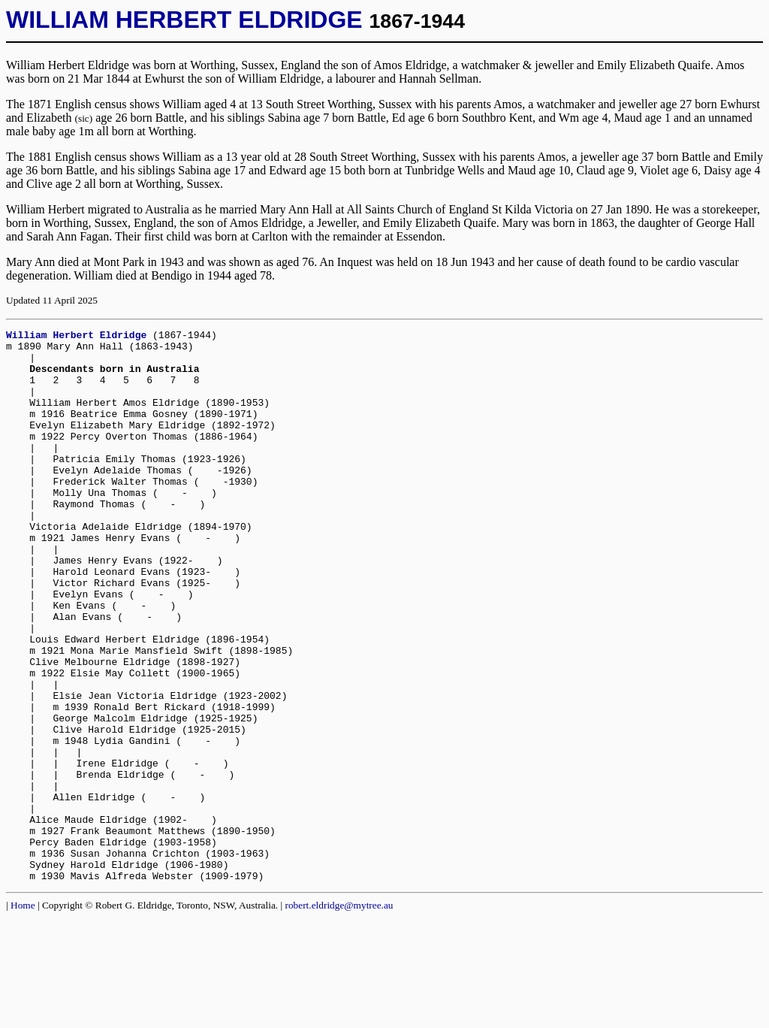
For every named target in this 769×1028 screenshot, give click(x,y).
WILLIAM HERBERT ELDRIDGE (184, 19)
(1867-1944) (184, 336)
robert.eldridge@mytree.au (339, 1015)
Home (23, 1015)
